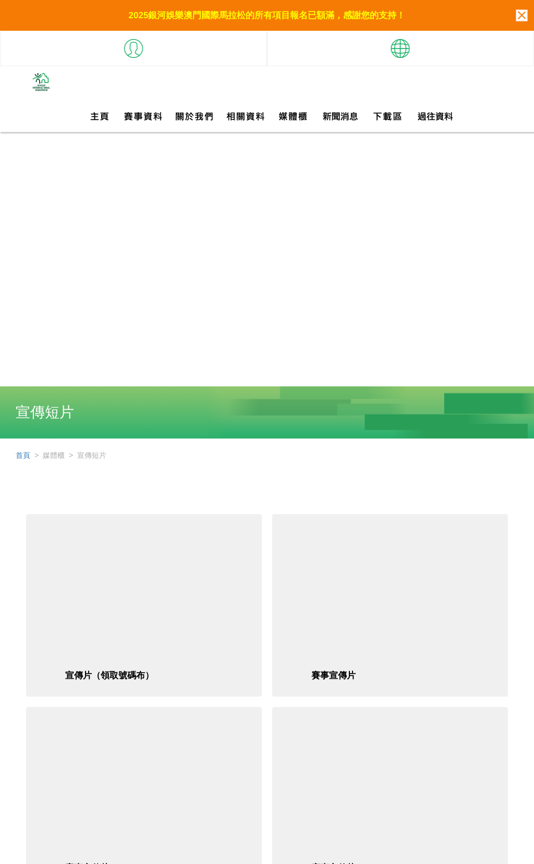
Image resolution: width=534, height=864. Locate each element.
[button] (133, 44)
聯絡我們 (466, 849)
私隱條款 (503, 849)
